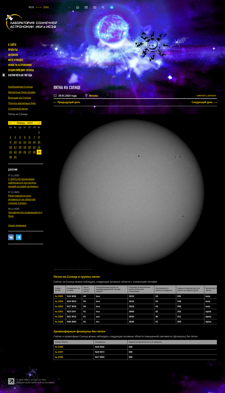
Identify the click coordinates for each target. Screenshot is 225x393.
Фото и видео (15, 60)
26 (24, 152)
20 (29, 147)
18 (20, 147)
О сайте (12, 45)
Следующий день (202, 102)
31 (15, 157)
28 (34, 152)
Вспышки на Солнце (19, 97)
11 (20, 142)
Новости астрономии (20, 65)
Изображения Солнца (20, 86)
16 (10, 147)
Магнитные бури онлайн (21, 92)
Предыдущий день (69, 102)
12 (24, 142)
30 (10, 157)
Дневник (13, 55)
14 (34, 142)
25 (20, 152)
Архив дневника (17, 225)
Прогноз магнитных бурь (22, 103)
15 (39, 142)
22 (39, 147)
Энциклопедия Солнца (21, 70)
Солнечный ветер (18, 108)
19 (24, 147)
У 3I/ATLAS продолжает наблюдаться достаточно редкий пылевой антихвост (23, 183)
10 (15, 142)
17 (15, 147)
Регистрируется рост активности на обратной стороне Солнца (21, 199)
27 (29, 152)
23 (10, 152)
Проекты (13, 50)
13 (29, 142)
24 (15, 152)
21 (34, 147)
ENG (46, 7)
